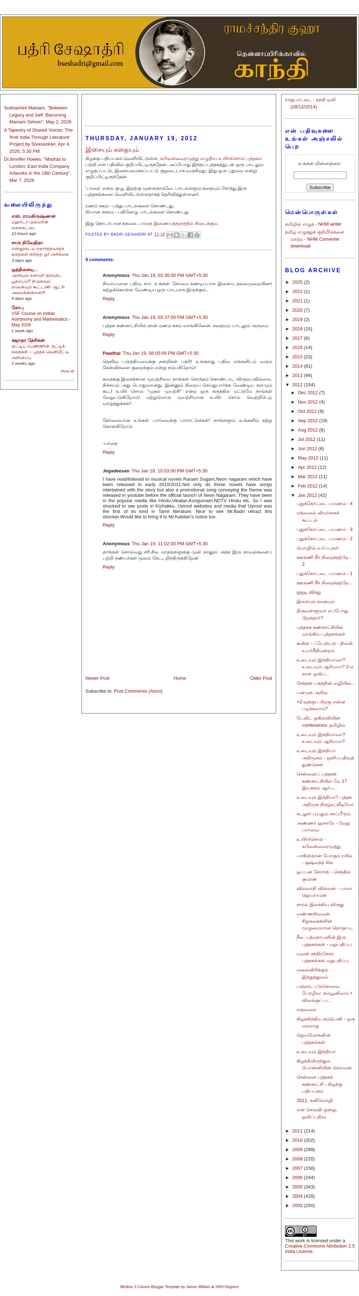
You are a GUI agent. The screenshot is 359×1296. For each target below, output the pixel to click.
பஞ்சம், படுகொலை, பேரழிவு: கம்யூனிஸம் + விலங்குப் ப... (324, 993)
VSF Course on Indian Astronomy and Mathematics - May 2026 (40, 319)
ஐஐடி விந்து (309, 592)
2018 (298, 328)
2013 (298, 375)
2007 (298, 1168)
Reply (109, 298)
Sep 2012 (308, 420)
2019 (298, 319)
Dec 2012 (308, 392)
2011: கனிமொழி (314, 1100)
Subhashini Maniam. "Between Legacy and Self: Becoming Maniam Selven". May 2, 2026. (38, 114)
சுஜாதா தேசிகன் (28, 340)
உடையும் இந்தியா (316, 1051)
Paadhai (112, 353)
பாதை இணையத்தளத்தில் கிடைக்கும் (178, 223)
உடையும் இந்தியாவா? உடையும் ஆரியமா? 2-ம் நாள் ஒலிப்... (325, 667)
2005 (298, 1186)
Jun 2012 (308, 448)
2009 (298, 1149)
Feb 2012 (308, 486)
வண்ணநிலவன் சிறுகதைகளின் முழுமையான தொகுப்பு (325, 920)
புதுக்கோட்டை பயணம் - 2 (324, 538)
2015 (298, 356)
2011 (298, 1131)
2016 (298, 347)
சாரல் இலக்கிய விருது (320, 904)
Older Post (261, 678)
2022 (298, 291)
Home (180, 678)
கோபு (17, 307)
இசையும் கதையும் (316, 601)
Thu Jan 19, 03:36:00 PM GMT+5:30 (170, 275)
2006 (298, 1177)
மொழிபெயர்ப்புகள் (318, 548)
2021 (298, 300)
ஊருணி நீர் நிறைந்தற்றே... (324, 582)
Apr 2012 (308, 467)
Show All (67, 371)
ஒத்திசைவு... (24, 269)
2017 (298, 338)
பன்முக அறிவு (312, 692)
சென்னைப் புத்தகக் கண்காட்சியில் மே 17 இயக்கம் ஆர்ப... (322, 781)
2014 (298, 366)
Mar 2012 (308, 476)
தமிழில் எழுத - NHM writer (313, 224)
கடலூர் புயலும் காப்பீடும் (323, 813)
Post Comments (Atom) (138, 691)
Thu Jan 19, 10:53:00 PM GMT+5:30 (169, 470)
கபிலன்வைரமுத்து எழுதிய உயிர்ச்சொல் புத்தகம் (211, 158)
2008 (298, 1158)
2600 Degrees (227, 1287)
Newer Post (97, 678)
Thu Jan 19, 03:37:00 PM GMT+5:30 (170, 317)
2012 (298, 384)
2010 (298, 1140)
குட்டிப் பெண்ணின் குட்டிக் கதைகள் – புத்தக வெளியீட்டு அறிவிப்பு (40, 352)
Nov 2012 (308, 402)
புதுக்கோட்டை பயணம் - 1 (324, 573)
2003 (298, 1205)
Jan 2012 (308, 495)
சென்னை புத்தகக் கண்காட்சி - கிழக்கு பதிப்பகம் (319, 1084)
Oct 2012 (308, 411)
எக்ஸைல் (306, 1009)
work (300, 1240)
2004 (298, 1196)
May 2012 (309, 458)
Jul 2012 (307, 439)
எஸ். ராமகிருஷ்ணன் (33, 216)
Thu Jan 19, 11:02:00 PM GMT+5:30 (170, 543)
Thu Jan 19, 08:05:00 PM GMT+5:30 (161, 353)
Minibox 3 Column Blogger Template (150, 1287)
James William (198, 1287)
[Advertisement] (179, 107)
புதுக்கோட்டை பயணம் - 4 (324, 503)
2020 (298, 310)
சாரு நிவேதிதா (27, 242)
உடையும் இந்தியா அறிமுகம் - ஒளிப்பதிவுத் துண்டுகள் (325, 757)
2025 (298, 282)
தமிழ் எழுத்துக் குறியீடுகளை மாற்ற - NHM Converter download (315, 239)
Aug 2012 (308, 430)
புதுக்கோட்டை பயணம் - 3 (324, 529)
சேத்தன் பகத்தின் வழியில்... (326, 683)
